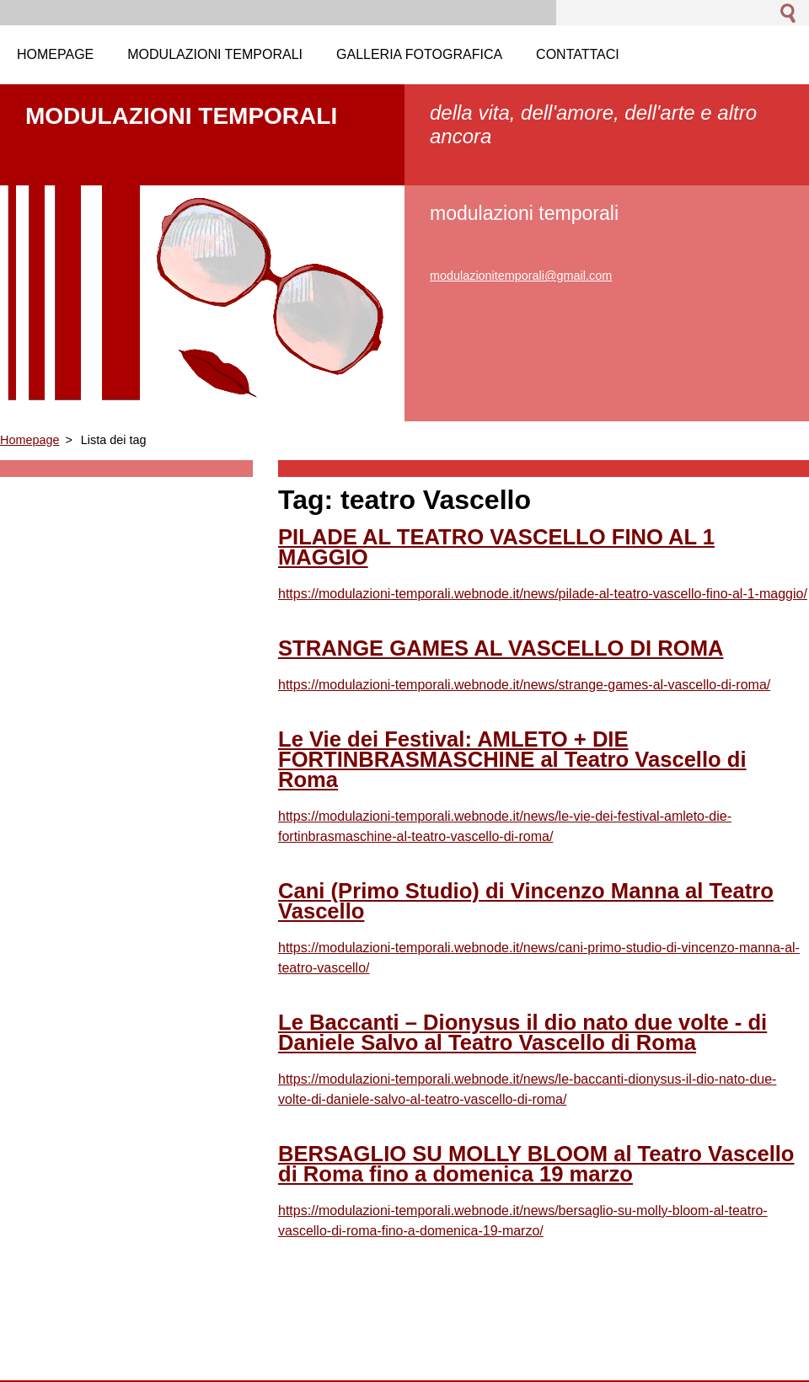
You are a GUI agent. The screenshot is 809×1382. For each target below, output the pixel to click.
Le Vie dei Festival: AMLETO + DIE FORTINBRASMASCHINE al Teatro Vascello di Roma (512, 759)
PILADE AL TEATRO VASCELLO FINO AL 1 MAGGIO (496, 547)
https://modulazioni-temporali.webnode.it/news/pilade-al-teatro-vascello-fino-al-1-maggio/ (542, 594)
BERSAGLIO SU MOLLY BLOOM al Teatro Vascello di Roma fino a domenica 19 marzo (536, 1164)
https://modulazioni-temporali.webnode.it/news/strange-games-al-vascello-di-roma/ (524, 685)
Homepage (29, 440)
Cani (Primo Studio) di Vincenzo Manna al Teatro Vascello (526, 901)
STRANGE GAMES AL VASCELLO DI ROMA (500, 648)
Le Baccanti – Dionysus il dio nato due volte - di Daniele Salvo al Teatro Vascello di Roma (522, 1032)
